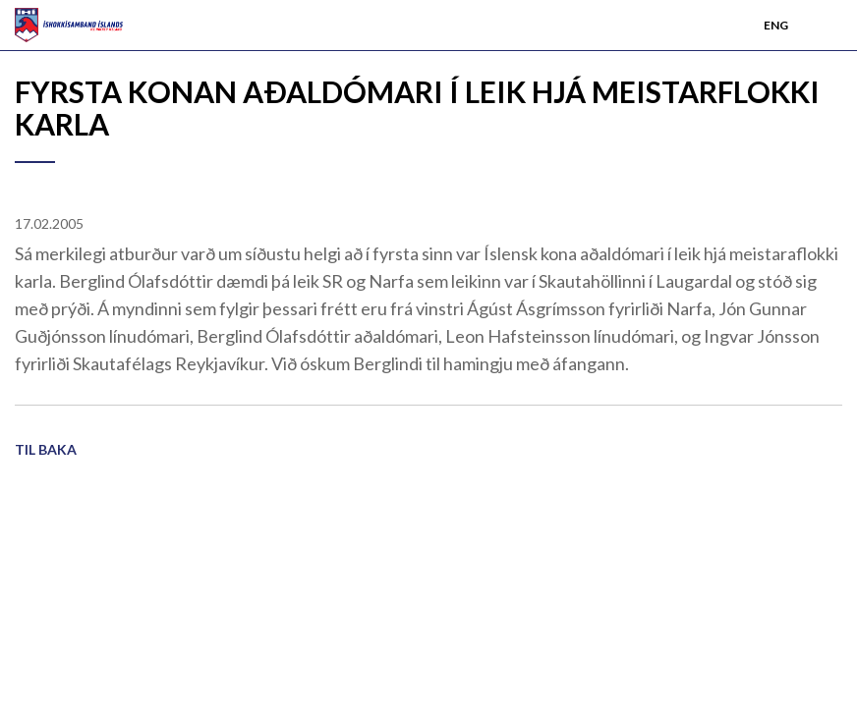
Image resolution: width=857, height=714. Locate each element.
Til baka (46, 449)
